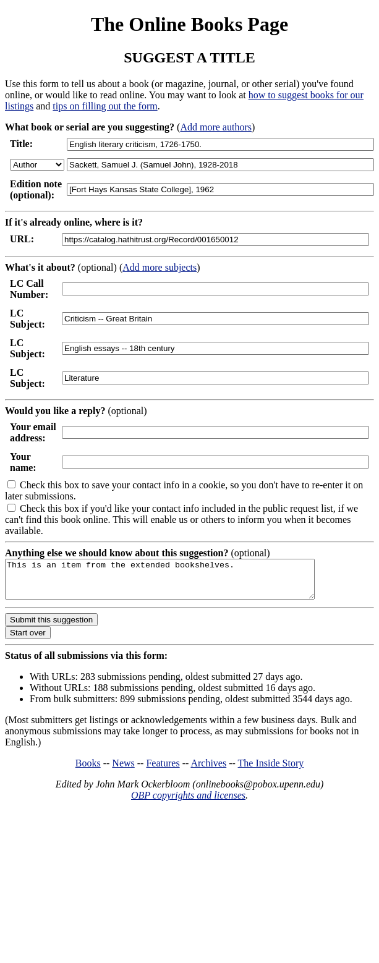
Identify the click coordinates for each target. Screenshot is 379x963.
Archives (208, 770)
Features (162, 770)
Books (88, 770)
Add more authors (216, 127)
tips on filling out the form (105, 106)
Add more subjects (159, 267)
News (123, 770)
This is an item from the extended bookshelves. (178, 583)
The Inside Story (271, 770)
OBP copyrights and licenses (188, 802)
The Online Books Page (189, 24)
